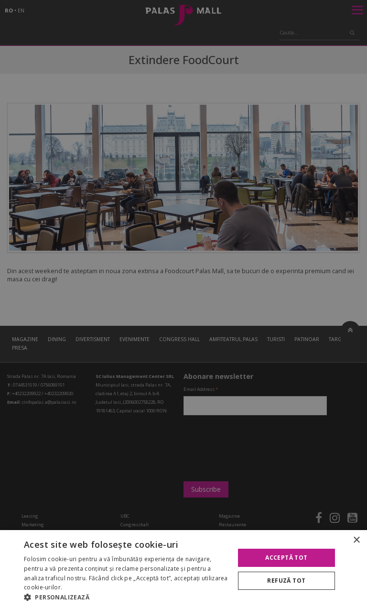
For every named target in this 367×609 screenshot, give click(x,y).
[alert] (183, 304)
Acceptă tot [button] (286, 558)
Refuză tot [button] (286, 580)
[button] (126, 597)
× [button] (356, 540)
